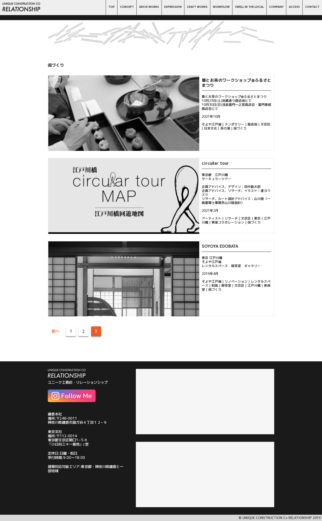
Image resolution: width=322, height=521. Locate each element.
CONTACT (312, 7)
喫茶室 (226, 285)
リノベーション (236, 281)
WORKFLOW (221, 7)
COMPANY (276, 7)
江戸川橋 (254, 285)
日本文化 (210, 128)
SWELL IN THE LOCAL (249, 7)
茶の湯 (225, 128)
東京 (257, 218)
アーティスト (211, 218)
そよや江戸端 (211, 124)
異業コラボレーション (228, 222)
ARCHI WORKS (149, 7)
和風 (215, 285)
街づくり (240, 128)
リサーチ (231, 218)
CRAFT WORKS (197, 7)
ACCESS (294, 7)
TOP (111, 7)
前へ (56, 331)
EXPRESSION (173, 7)
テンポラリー (234, 124)
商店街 (252, 124)
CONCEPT (127, 7)
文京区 (265, 124)
